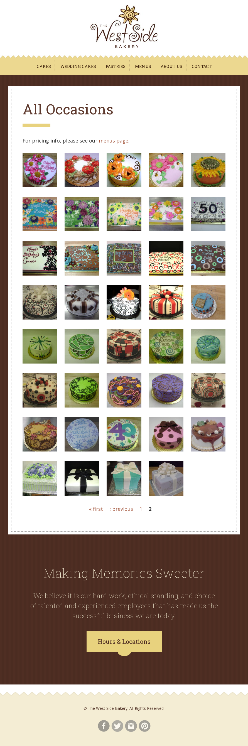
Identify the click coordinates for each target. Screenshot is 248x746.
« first (96, 508)
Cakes (44, 66)
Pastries (115, 66)
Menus (143, 66)
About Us (171, 66)
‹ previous (121, 508)
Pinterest (145, 726)
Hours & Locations (124, 641)
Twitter (117, 726)
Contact (202, 66)
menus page (113, 140)
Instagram (131, 726)
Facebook (104, 726)
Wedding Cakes (78, 66)
